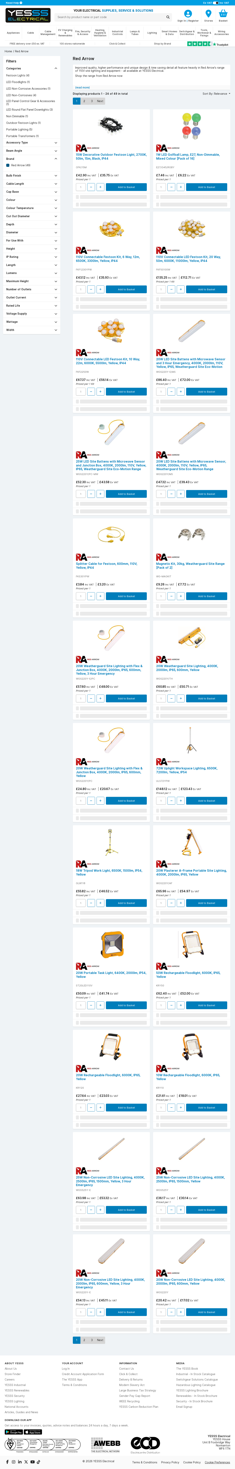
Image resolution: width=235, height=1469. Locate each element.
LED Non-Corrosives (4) (21, 95)
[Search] (168, 17)
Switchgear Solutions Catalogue (197, 1379)
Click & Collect (128, 1374)
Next (100, 101)
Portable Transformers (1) (22, 136)
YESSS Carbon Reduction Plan (138, 1406)
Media (180, 1363)
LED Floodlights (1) (18, 82)
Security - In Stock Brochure (194, 1401)
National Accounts (16, 1406)
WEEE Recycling (129, 1401)
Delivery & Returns (131, 1379)
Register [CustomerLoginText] (193, 20)
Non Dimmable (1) (17, 116)
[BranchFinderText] (208, 16)
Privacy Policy (170, 1462)
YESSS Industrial (15, 1385)
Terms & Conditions (74, 1385)
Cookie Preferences (217, 1462)
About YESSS (14, 1363)
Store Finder (13, 1374)
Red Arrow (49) (20, 165)
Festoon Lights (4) (17, 75)
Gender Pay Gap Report (134, 1395)
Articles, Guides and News (21, 1412)
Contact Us (126, 1368)
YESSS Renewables (17, 1390)
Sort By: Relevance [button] (215, 93)
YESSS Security (15, 1395)
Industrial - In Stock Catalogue (195, 1374)
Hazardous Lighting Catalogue (196, 1385)
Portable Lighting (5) (19, 129)
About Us (11, 1368)
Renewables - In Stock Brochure (196, 1395)
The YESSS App (72, 1379)
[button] (31, 69)
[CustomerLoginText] (188, 13)
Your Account (72, 1363)
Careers (10, 1379)
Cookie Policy (192, 1462)
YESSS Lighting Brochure (192, 1390)
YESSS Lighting (14, 1401)
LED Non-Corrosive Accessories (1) (28, 88)
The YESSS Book (187, 1368)
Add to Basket (126, 187)
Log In (66, 1368)
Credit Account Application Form (83, 1374)
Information (128, 1363)
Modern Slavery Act (132, 1385)
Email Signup (184, 1406)
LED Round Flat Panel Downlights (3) (29, 109)
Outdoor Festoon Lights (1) (23, 122)
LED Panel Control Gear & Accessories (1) (30, 103)
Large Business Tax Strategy (137, 1390)
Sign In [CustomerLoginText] (181, 20)
